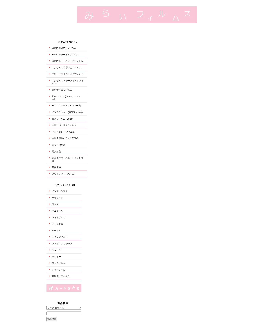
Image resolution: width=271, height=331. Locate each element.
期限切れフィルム (61, 276)
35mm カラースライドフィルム (67, 61)
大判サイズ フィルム (62, 90)
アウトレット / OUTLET (64, 173)
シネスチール (58, 270)
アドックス (57, 224)
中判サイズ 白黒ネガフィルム (66, 67)
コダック (56, 250)
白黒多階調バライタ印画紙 (65, 138)
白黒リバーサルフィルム (64, 125)
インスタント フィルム (63, 132)
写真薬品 (56, 151)
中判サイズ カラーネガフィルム (67, 74)
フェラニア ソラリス (62, 243)
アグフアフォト (59, 237)
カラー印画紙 (58, 145)
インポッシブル (59, 191)
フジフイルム (58, 263)
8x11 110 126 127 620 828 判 (66, 105)
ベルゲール (57, 211)
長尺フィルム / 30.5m (62, 119)
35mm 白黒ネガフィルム (64, 48)
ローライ (56, 230)
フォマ (55, 204)
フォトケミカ (58, 217)
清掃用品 (56, 167)
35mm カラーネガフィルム (65, 54)
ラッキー (56, 256)
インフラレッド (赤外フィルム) (67, 112)
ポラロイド (57, 198)
